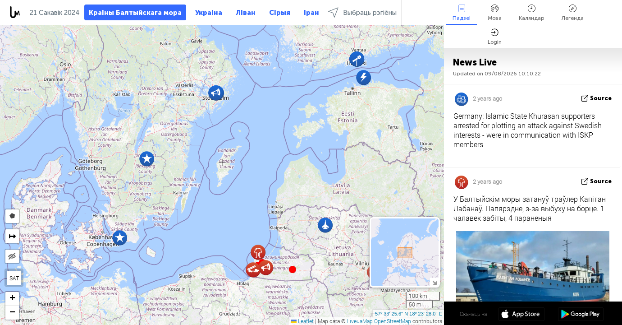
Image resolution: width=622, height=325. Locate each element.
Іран (311, 13)
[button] (292, 269)
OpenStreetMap (392, 321)
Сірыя (279, 13)
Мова (495, 13)
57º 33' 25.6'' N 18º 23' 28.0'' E (408, 313)
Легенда (573, 13)
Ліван (246, 13)
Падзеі (462, 13)
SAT (14, 278)
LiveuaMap (360, 321)
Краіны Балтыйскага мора (135, 13)
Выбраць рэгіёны (362, 12)
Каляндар (531, 13)
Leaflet (302, 321)
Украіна (208, 13)
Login (495, 36)
